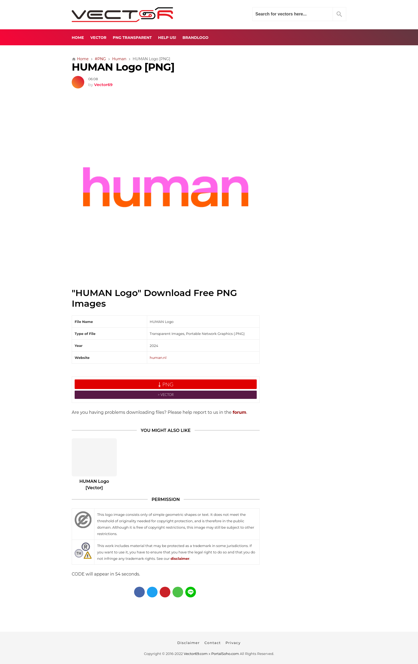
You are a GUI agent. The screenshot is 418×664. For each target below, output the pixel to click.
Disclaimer (188, 643)
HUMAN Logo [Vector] (94, 484)
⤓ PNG (166, 384)
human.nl (158, 357)
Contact (212, 643)
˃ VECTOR (166, 394)
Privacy (233, 643)
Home (78, 37)
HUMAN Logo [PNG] (123, 67)
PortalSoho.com (225, 653)
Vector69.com (195, 653)
